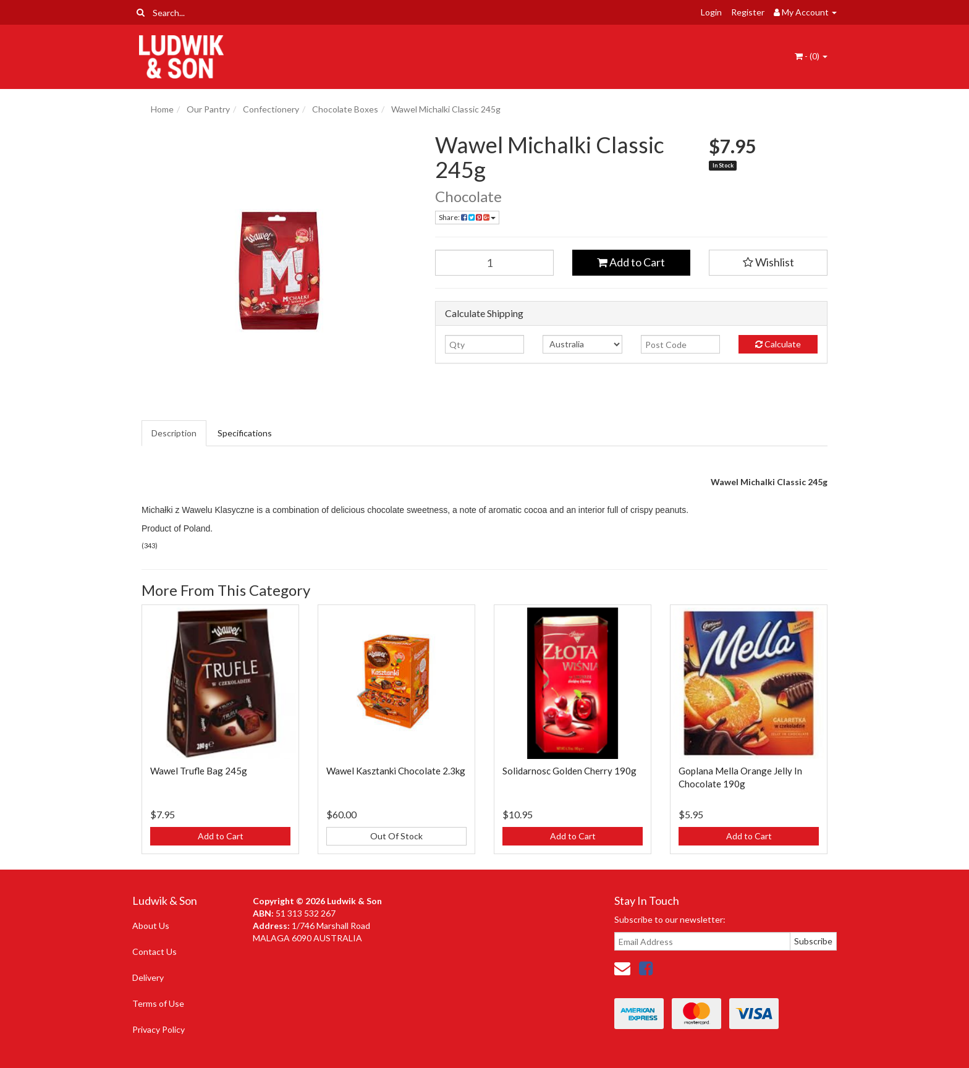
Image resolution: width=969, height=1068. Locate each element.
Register (747, 12)
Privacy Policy (158, 1029)
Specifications (245, 433)
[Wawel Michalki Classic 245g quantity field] (494, 263)
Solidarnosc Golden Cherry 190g (569, 770)
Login (711, 12)
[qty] (484, 344)
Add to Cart (631, 262)
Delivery (148, 977)
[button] (768, 263)
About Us (150, 925)
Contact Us (154, 951)
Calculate (778, 344)
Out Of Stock (396, 836)
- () (811, 56)
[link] (646, 968)
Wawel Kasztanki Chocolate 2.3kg (395, 770)
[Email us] (622, 968)
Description (174, 433)
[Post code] (680, 344)
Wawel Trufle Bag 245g (198, 770)
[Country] (582, 344)
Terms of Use (158, 1003)
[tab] (175, 433)
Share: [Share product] (467, 217)
